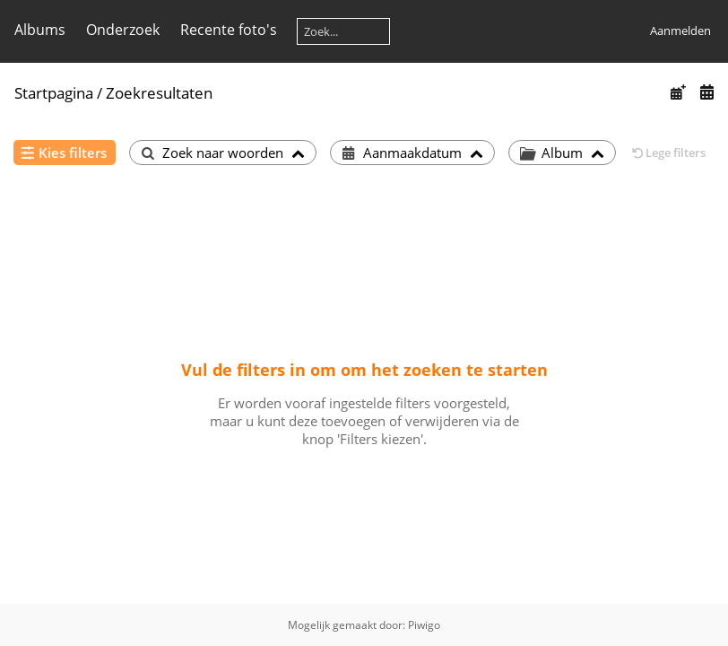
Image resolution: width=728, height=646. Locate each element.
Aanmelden (680, 30)
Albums (39, 29)
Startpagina (53, 93)
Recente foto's (228, 29)
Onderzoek (123, 29)
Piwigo (424, 625)
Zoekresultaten (159, 93)
